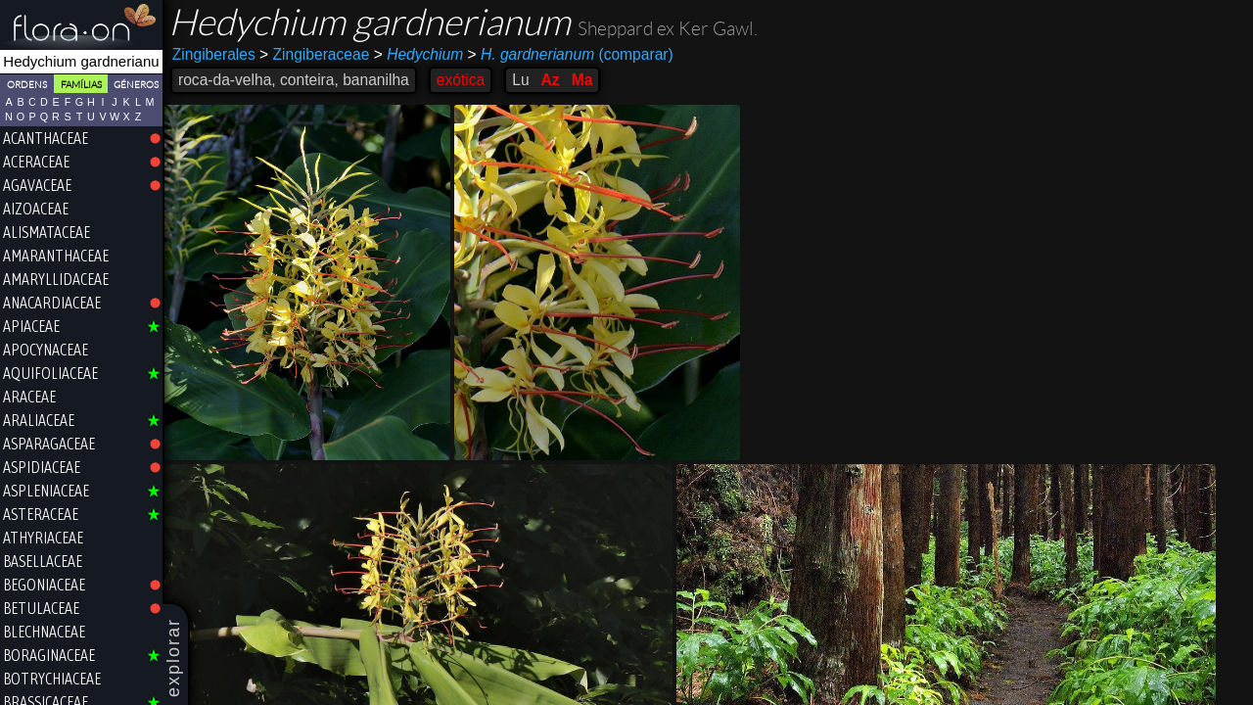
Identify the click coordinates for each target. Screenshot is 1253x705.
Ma (582, 79)
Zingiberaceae (314, 54)
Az (550, 79)
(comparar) (570, 55)
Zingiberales (213, 54)
